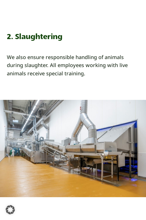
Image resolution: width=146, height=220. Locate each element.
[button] (10, 209)
